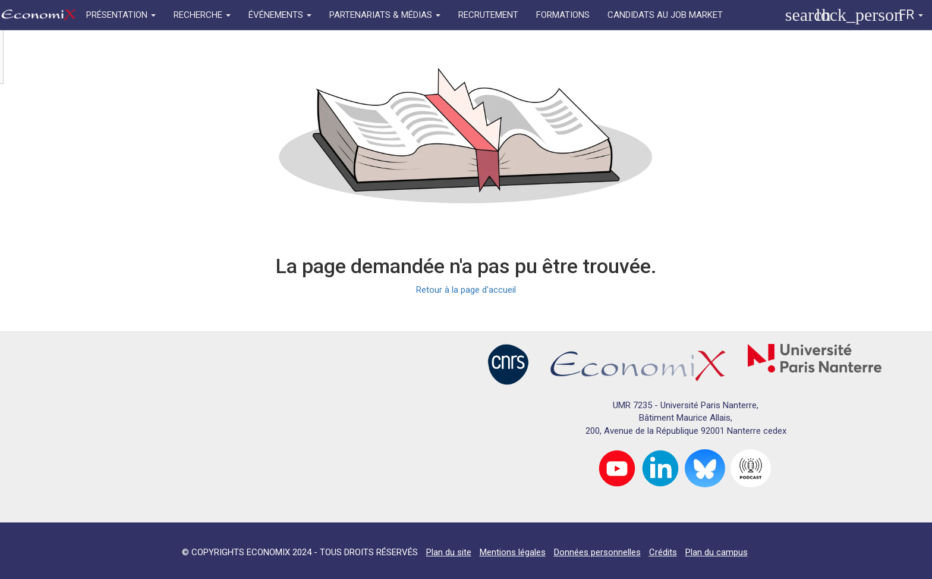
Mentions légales (513, 552)
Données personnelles (597, 552)
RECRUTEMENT (488, 15)
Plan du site (448, 552)
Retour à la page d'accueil (466, 289)
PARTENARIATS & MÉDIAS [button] (384, 15)
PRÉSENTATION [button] (121, 15)
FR (911, 14)
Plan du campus (716, 552)
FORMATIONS (563, 15)
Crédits (663, 552)
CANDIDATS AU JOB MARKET (665, 15)
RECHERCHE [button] (202, 15)
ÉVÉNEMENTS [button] (279, 15)
